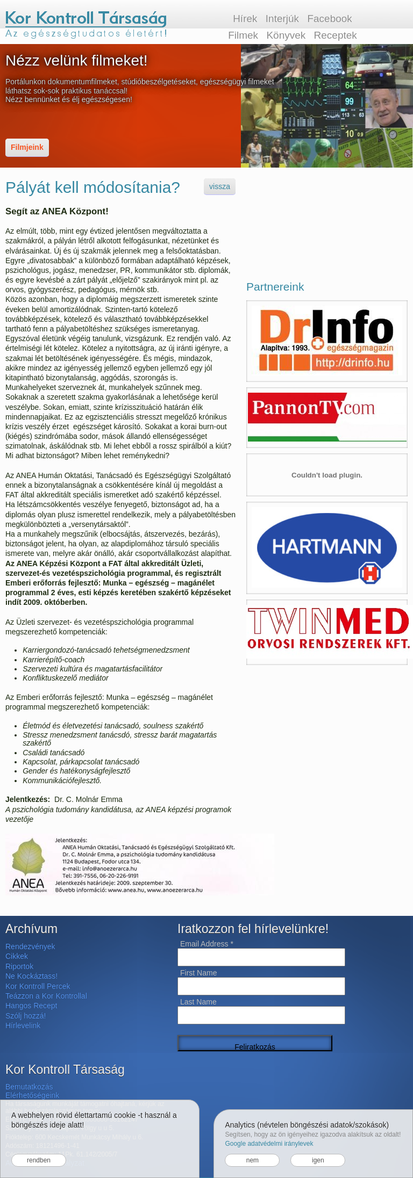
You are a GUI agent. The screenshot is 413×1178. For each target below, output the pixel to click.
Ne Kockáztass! (31, 976)
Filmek (243, 35)
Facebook (329, 18)
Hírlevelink (22, 1025)
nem (252, 1160)
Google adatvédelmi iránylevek (269, 1143)
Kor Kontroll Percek (37, 986)
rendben (39, 1160)
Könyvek (285, 35)
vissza (219, 186)
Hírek (245, 18)
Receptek (335, 35)
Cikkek (16, 956)
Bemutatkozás (29, 1086)
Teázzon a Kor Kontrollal (46, 996)
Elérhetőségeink (32, 1095)
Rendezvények (30, 946)
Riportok (19, 966)
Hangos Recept (31, 1005)
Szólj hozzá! (25, 1015)
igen (318, 1160)
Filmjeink (27, 147)
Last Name (198, 1002)
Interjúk (282, 18)
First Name (198, 973)
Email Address (206, 943)
